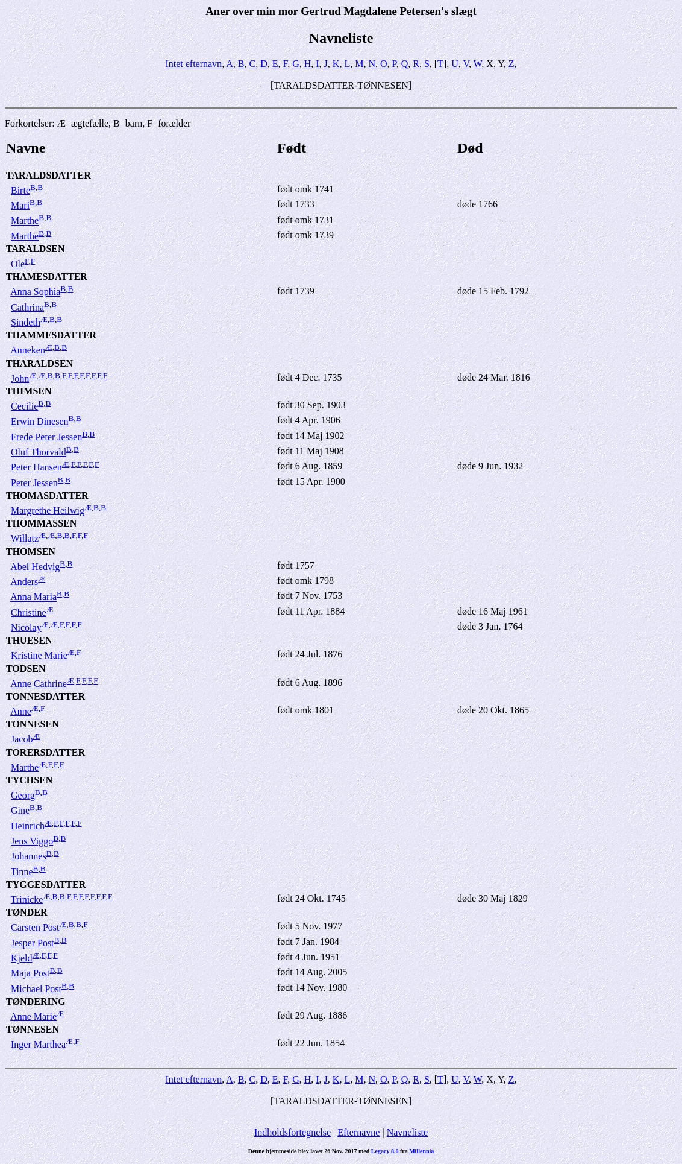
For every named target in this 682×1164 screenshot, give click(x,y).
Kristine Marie (39, 656)
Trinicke (27, 899)
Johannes (28, 857)
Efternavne (358, 1132)
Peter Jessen (34, 483)
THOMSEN (30, 551)
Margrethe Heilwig (47, 510)
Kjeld (22, 958)
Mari (20, 205)
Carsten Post (35, 928)
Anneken (27, 351)
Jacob (22, 740)
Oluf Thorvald (38, 452)
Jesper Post (32, 943)
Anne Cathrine (38, 683)
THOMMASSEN (41, 523)
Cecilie (24, 406)
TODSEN (26, 668)
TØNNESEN (32, 1029)
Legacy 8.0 (385, 1151)
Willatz (25, 539)
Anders (24, 582)
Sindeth (25, 322)
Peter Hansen (36, 468)
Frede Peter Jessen (46, 437)
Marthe (25, 221)
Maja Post (30, 974)
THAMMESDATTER (51, 335)
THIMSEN (29, 391)
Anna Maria (33, 597)
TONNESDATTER (45, 696)
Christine (28, 612)
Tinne (22, 872)
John (20, 378)
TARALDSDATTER (48, 175)
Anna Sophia (35, 292)
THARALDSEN (39, 363)
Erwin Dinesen (40, 422)
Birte (20, 190)
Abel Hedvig (35, 566)
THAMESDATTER (46, 276)
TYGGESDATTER (46, 884)
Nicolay (26, 627)
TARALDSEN (35, 249)
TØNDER (26, 912)
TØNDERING (36, 1001)
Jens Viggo (32, 841)
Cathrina (27, 307)
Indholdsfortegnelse (292, 1132)
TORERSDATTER (45, 752)
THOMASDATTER (47, 495)
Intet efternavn (193, 64)
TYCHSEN (29, 780)
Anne (20, 711)
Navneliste (407, 1132)
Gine (20, 811)
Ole (18, 264)
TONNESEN (32, 724)
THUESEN (29, 640)
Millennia (421, 1151)
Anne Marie (33, 1016)
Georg (23, 795)
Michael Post (36, 989)
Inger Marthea (38, 1045)
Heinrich (28, 826)
